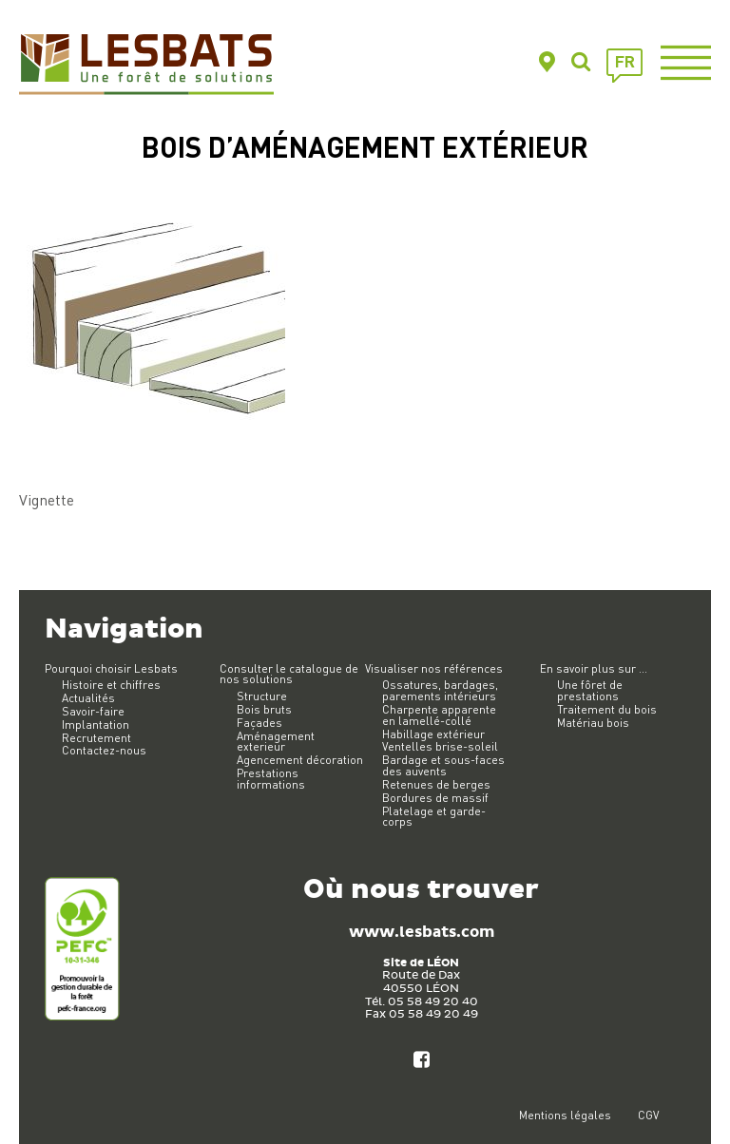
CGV (648, 1115)
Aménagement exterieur (276, 741)
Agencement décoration (300, 760)
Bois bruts (264, 709)
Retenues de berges (436, 784)
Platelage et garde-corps (434, 816)
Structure (262, 696)
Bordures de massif (435, 798)
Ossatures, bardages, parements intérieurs (440, 690)
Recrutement (96, 738)
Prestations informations (271, 778)
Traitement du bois (607, 709)
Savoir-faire (93, 711)
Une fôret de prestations (590, 690)
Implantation (95, 724)
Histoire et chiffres (111, 684)
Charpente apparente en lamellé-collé (439, 715)
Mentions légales (565, 1115)
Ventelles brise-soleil (440, 746)
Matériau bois (593, 722)
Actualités (88, 698)
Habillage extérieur (433, 734)
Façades (259, 722)
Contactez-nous (104, 750)
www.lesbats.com (421, 933)
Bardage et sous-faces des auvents (443, 765)
